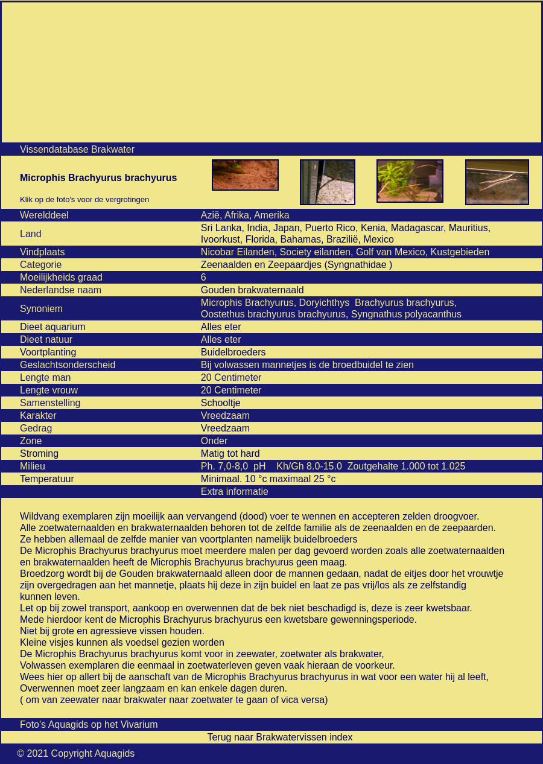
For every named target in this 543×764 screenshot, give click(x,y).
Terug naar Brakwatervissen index (279, 737)
